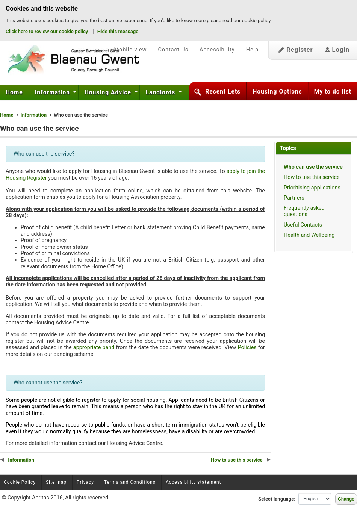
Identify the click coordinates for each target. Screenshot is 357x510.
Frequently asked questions (304, 211)
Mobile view (130, 50)
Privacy (85, 482)
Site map (56, 482)
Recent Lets (223, 91)
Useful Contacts (303, 225)
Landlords (161, 92)
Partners (294, 198)
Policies (246, 347)
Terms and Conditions (130, 482)
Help (252, 50)
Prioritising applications (312, 188)
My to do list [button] (332, 91)
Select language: (276, 499)
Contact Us (173, 50)
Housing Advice (109, 92)
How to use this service (312, 177)
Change (346, 499)
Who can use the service (313, 167)
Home (14, 92)
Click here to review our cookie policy (47, 31)
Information (53, 92)
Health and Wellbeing (309, 235)
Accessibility (217, 50)
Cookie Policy (20, 482)
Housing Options (277, 91)
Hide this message (118, 31)
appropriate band (94, 347)
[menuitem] (14, 92)
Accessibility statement (193, 482)
